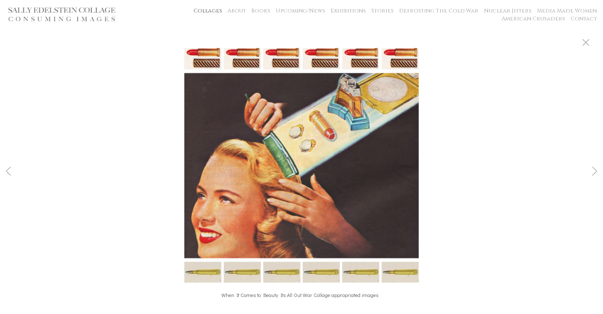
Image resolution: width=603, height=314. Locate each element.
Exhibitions (348, 11)
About (237, 11)
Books (260, 11)
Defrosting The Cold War (438, 11)
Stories (382, 11)
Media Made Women (567, 11)
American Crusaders (533, 18)
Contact (584, 18)
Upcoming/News (300, 11)
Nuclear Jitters (508, 11)
